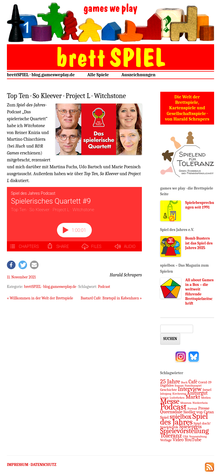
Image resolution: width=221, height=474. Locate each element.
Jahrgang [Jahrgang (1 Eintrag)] (166, 393)
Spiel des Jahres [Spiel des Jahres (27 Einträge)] (184, 419)
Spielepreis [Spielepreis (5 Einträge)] (190, 426)
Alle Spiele (98, 74)
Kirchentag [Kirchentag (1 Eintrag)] (179, 393)
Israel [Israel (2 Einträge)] (207, 389)
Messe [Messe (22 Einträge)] (170, 401)
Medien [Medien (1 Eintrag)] (206, 398)
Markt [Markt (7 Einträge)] (193, 397)
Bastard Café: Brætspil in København (111, 298)
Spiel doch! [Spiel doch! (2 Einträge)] (202, 423)
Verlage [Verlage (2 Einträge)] (166, 440)
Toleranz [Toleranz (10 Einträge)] (171, 435)
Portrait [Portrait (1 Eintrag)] (192, 408)
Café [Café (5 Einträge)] (192, 382)
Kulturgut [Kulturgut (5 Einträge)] (197, 393)
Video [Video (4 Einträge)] (178, 439)
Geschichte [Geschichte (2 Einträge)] (168, 389)
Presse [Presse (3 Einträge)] (203, 408)
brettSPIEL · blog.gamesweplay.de (41, 74)
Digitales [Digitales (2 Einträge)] (167, 385)
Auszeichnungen (138, 74)
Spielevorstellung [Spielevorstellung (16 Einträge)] (184, 431)
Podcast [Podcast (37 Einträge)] (173, 407)
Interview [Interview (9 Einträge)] (190, 388)
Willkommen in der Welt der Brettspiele (40, 298)
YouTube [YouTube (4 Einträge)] (193, 439)
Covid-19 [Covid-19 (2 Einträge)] (204, 382)
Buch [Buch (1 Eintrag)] (184, 382)
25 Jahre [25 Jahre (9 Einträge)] (170, 381)
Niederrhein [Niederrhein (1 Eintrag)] (200, 403)
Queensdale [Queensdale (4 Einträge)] (171, 411)
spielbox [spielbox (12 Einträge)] (181, 417)
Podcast (104, 286)
